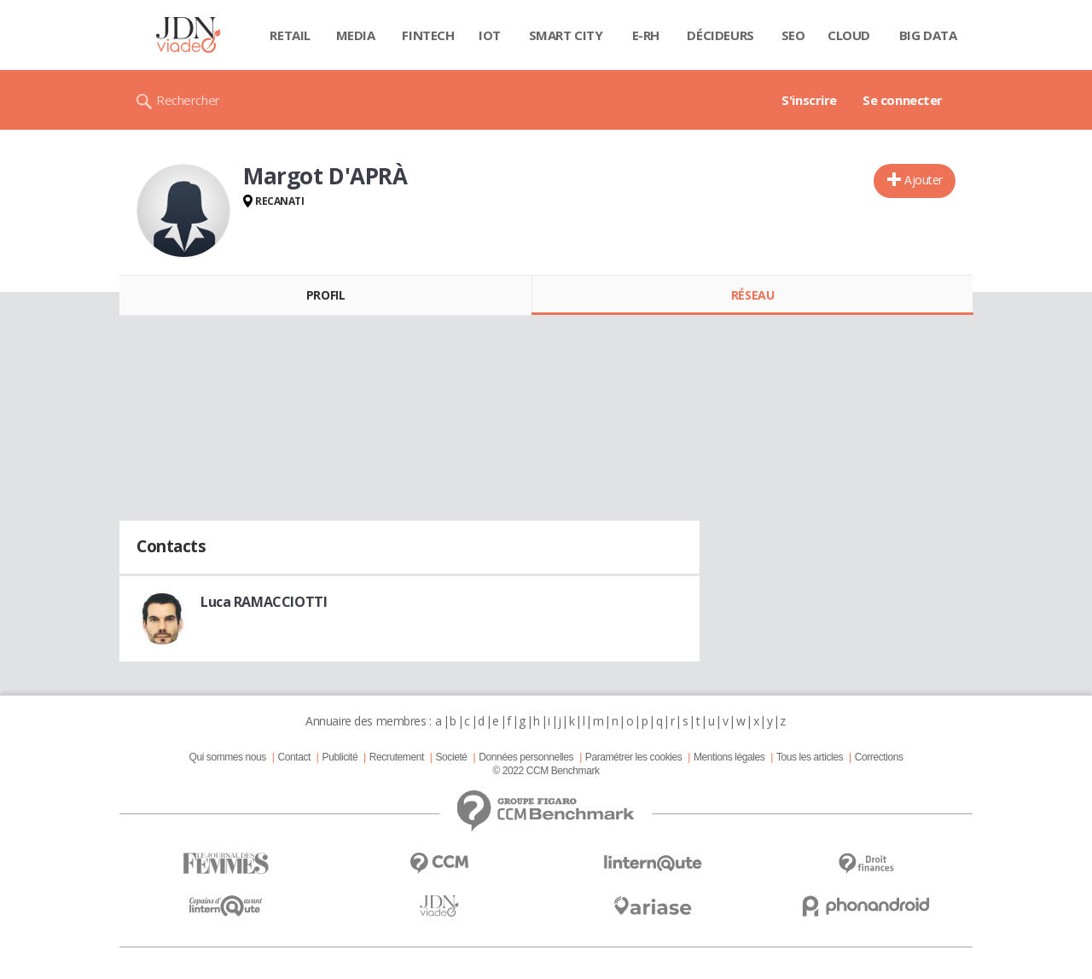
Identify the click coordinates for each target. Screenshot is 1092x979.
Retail (290, 35)
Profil (325, 295)
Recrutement (396, 757)
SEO (793, 35)
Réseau (752, 295)
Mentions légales (729, 757)
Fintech (428, 35)
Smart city (566, 35)
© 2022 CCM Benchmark (545, 771)
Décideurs (720, 35)
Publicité (340, 757)
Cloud (849, 35)
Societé (451, 757)
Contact (294, 757)
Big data (928, 35)
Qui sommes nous (227, 757)
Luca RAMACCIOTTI (263, 601)
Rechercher (188, 99)
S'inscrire (809, 99)
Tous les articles (809, 757)
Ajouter (923, 180)
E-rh (645, 35)
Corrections (879, 757)
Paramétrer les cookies (633, 757)
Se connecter (903, 99)
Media (355, 35)
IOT (490, 35)
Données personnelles (526, 757)
